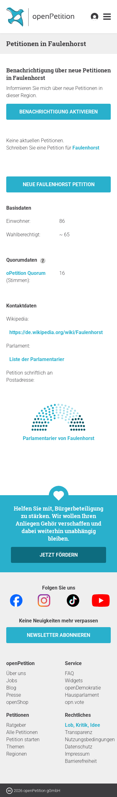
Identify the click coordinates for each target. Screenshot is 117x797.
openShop (17, 702)
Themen (15, 747)
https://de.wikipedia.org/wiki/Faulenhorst (56, 332)
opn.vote (74, 702)
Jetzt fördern (59, 555)
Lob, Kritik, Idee (82, 725)
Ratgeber (16, 725)
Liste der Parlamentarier (36, 359)
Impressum (77, 754)
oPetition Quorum (26, 273)
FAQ (69, 673)
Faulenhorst (85, 148)
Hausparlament (82, 695)
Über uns (16, 673)
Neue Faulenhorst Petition (59, 184)
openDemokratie (83, 688)
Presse (13, 695)
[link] (107, 17)
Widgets (74, 681)
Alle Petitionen (22, 732)
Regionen (16, 754)
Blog (11, 688)
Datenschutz (78, 747)
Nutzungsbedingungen (90, 739)
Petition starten (23, 739)
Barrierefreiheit (81, 761)
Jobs (11, 681)
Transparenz (78, 732)
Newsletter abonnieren (58, 635)
